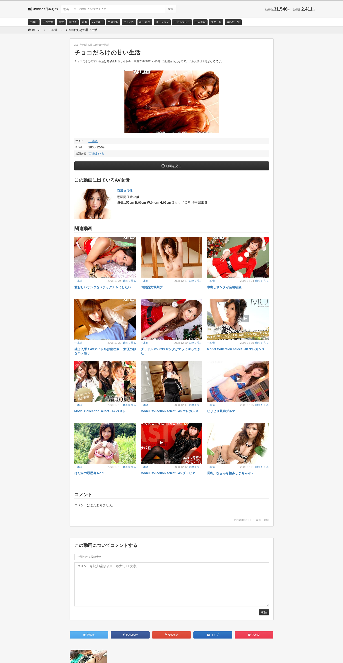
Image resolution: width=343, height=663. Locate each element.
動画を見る (173, 166)
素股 (84, 22)
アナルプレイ (182, 22)
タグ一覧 (216, 22)
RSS (78, 655)
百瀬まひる (96, 153)
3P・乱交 (145, 22)
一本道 (93, 141)
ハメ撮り (97, 22)
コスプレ (113, 22)
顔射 (61, 22)
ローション (162, 22)
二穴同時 (200, 22)
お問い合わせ (39, 655)
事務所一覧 (233, 22)
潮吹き (73, 22)
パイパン (129, 22)
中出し (34, 22)
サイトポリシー (61, 655)
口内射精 (48, 22)
